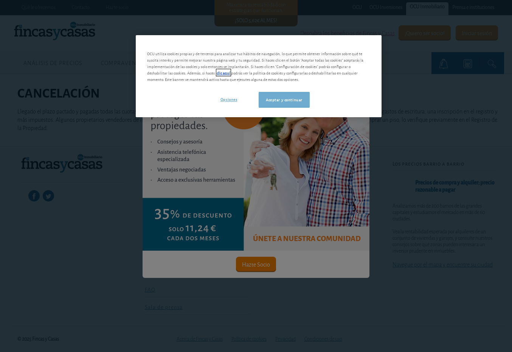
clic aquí (223, 73)
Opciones (228, 99)
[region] (259, 76)
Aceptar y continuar (284, 99)
